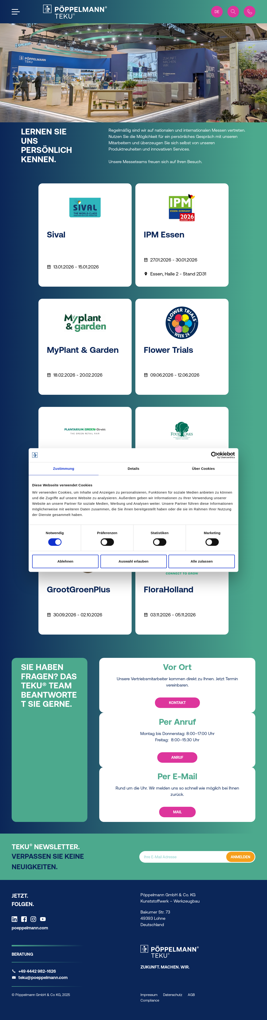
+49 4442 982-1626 (37, 971)
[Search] (233, 11)
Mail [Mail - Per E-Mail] (177, 812)
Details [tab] (133, 469)
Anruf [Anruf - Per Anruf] (177, 757)
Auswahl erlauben (133, 561)
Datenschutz (172, 995)
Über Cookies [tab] (203, 469)
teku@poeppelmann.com (43, 977)
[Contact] (249, 11)
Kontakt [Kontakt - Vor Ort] (177, 703)
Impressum (148, 995)
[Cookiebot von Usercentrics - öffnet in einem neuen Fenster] (214, 455)
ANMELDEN (240, 857)
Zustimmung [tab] (63, 469)
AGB (191, 995)
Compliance (149, 1000)
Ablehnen (65, 561)
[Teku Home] (75, 12)
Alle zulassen (202, 561)
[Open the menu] (16, 12)
